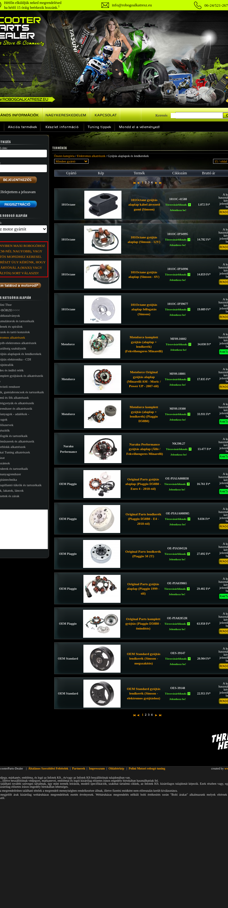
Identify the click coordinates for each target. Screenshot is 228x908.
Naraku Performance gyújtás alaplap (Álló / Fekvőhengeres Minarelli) (144, 449)
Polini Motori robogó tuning (147, 768)
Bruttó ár (208, 173)
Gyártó (71, 173)
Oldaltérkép (116, 768)
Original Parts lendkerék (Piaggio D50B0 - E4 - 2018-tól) (143, 518)
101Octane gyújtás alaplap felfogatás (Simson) (144, 309)
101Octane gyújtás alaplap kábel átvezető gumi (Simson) (144, 204)
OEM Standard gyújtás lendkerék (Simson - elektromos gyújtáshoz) (143, 693)
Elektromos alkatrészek (91, 156)
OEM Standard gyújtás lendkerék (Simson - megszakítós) (143, 658)
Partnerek (78, 768)
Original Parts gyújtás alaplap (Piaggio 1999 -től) (143, 588)
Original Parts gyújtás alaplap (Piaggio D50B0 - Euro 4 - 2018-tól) (143, 483)
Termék (139, 173)
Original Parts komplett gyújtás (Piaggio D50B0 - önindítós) (143, 623)
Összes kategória (64, 156)
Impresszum (97, 768)
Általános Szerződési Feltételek (48, 768)
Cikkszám (179, 173)
